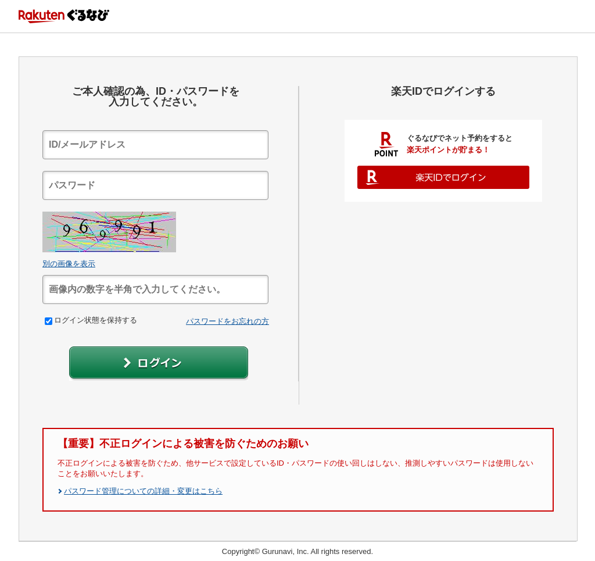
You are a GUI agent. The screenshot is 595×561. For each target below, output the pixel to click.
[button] (158, 363)
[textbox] (155, 144)
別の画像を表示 (68, 263)
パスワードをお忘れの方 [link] (227, 321)
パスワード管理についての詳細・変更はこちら (143, 491)
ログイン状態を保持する (91, 320)
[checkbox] (48, 321)
